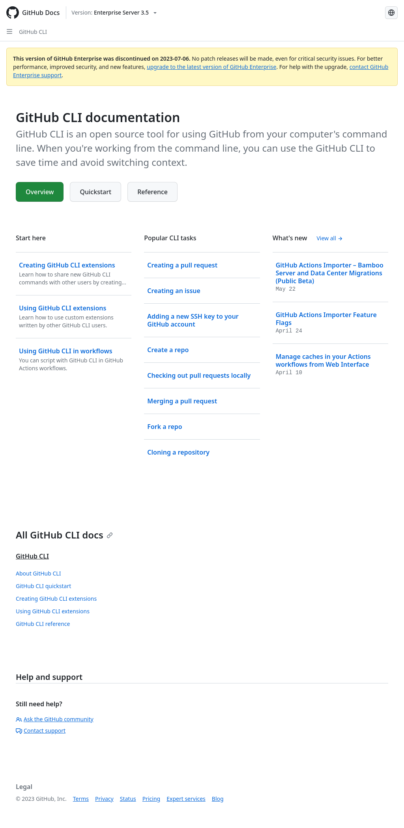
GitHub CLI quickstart (43, 586)
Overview (40, 192)
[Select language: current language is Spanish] (391, 12)
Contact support (40, 730)
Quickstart (95, 192)
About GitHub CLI (38, 573)
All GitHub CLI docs (64, 534)
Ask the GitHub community (55, 719)
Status (128, 798)
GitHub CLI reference (43, 623)
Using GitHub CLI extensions (53, 611)
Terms (81, 798)
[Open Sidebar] (9, 31)
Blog (218, 798)
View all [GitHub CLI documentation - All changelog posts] (329, 238)
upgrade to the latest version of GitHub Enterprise (211, 67)
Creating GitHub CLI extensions (56, 598)
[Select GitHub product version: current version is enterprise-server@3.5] (114, 12)
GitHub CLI (33, 31)
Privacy (104, 798)
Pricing (151, 798)
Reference (152, 192)
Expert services (186, 798)
